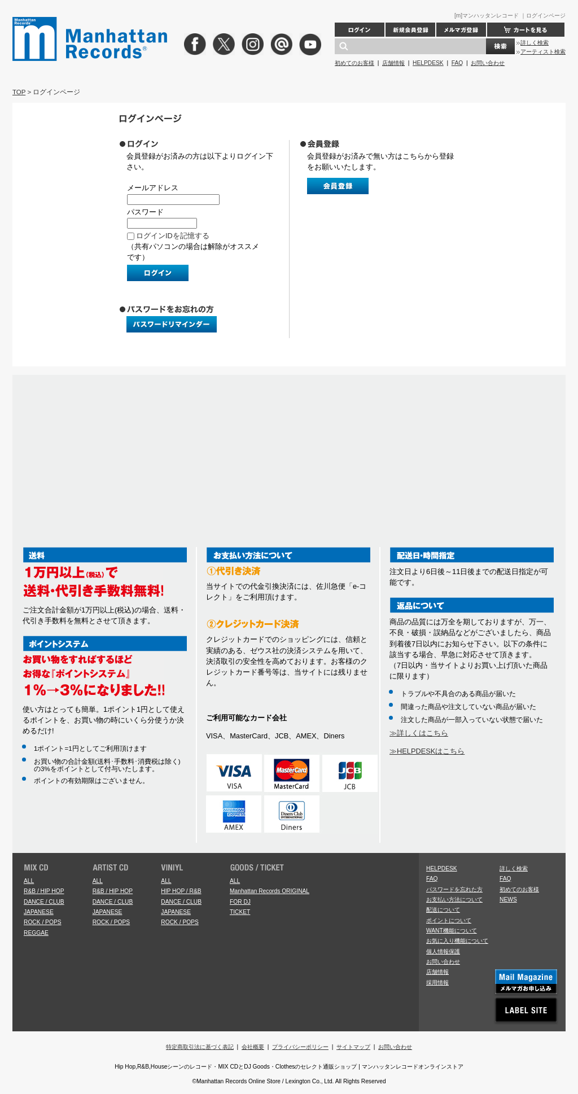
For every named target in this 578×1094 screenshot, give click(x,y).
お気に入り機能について (457, 941)
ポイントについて (448, 920)
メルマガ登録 (461, 30)
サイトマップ (353, 1047)
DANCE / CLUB (44, 902)
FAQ (457, 63)
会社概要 (253, 1047)
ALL (29, 881)
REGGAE (36, 933)
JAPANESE (39, 912)
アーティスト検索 (543, 52)
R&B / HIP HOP (44, 891)
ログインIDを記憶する (172, 235)
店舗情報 (393, 63)
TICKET (240, 912)
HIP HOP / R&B (181, 891)
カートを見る (525, 30)
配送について (443, 910)
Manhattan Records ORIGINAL (269, 891)
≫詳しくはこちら (418, 733)
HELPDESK (428, 63)
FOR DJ (240, 902)
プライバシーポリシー (300, 1047)
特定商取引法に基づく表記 (200, 1047)
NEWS (508, 899)
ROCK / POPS (43, 922)
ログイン (359, 30)
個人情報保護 (443, 951)
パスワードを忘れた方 (454, 889)
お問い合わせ (488, 63)
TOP (18, 92)
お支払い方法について (454, 899)
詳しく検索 (534, 43)
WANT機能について (451, 930)
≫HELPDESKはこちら (427, 751)
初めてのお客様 (354, 63)
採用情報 (437, 982)
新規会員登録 (410, 30)
